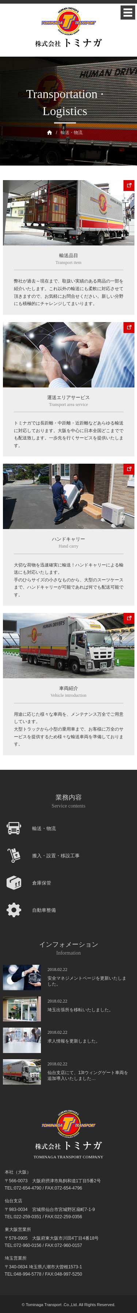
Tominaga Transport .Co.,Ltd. (52, 1304)
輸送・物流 (72, 132)
